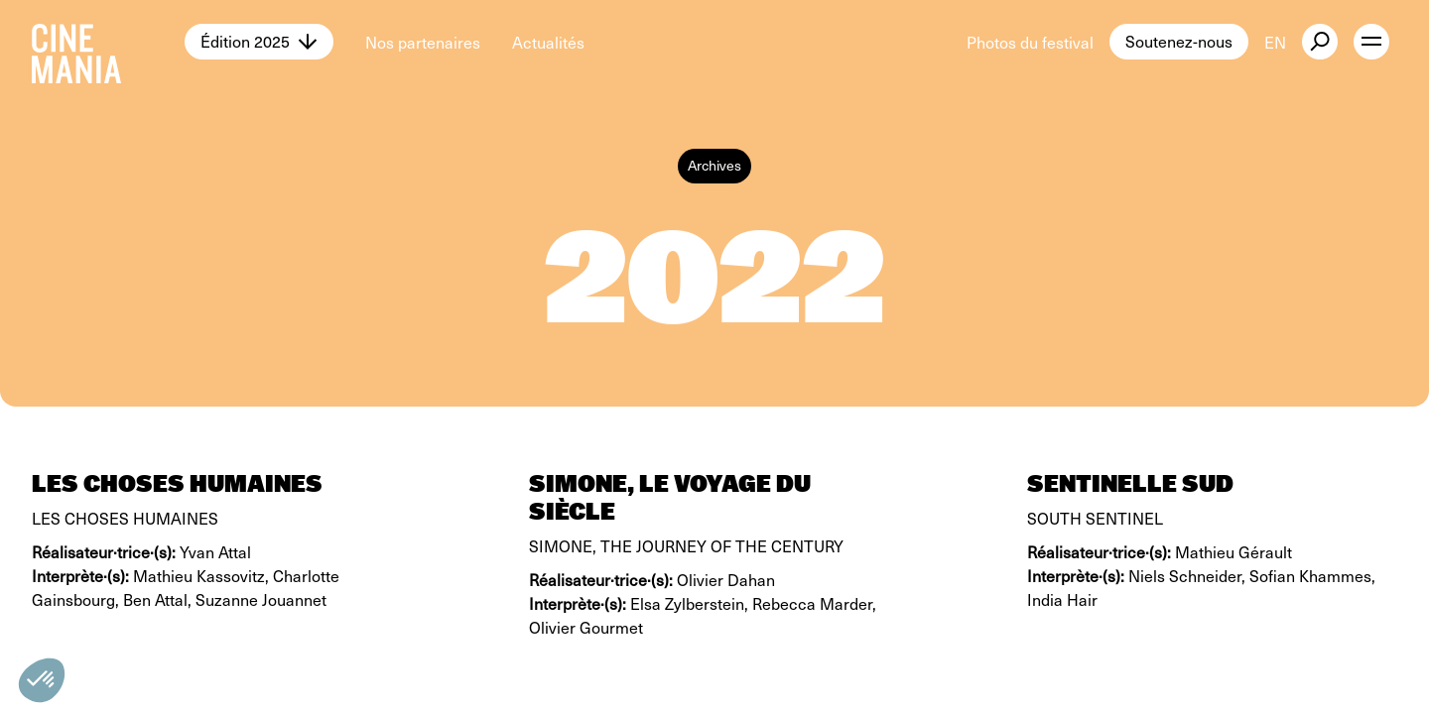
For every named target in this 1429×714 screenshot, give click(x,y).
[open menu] (1371, 42)
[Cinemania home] (108, 41)
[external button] (1320, 42)
